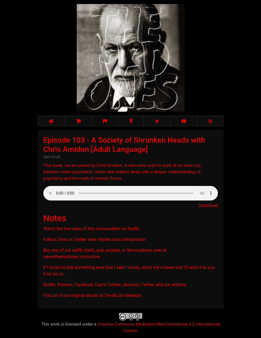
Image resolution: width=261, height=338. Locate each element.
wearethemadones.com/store (71, 256)
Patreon (64, 284)
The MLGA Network (122, 295)
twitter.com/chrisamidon (122, 239)
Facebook (83, 284)
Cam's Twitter (107, 284)
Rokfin (133, 228)
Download (208, 205)
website (178, 284)
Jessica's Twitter (138, 284)
